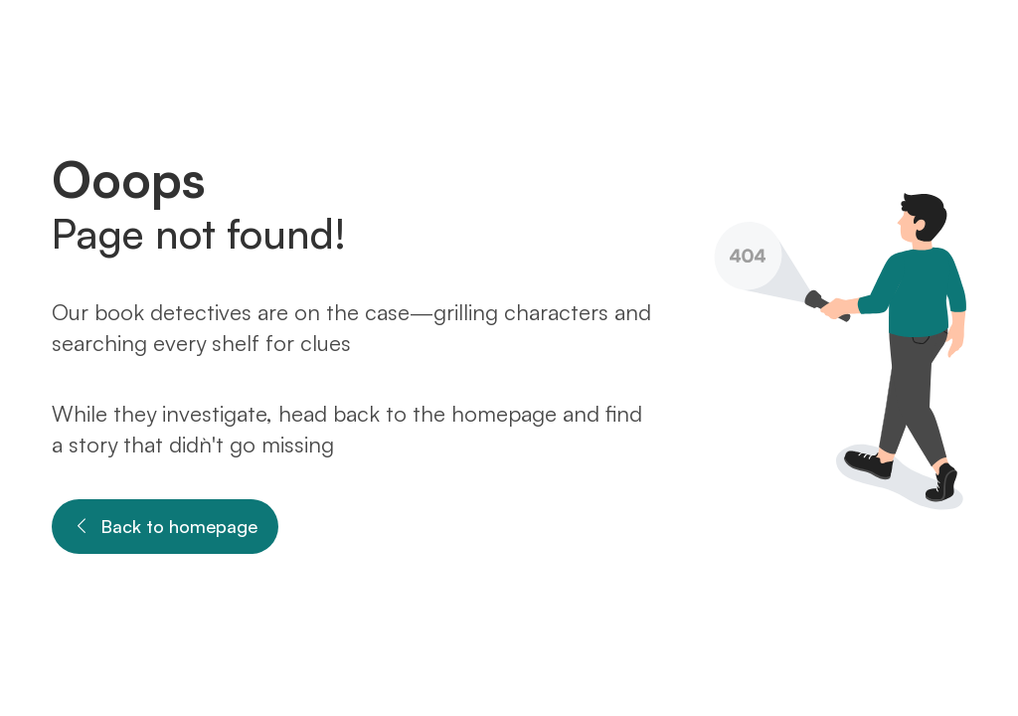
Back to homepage (165, 526)
